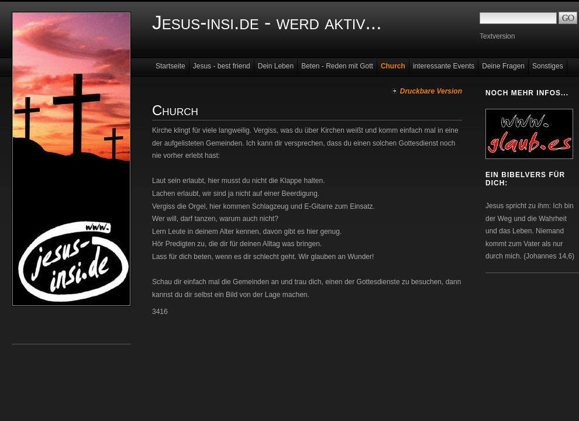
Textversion (497, 36)
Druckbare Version (431, 91)
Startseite (170, 66)
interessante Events (443, 66)
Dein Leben (276, 66)
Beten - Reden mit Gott (337, 66)
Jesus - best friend (221, 66)
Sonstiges (547, 66)
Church (393, 66)
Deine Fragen (503, 66)
